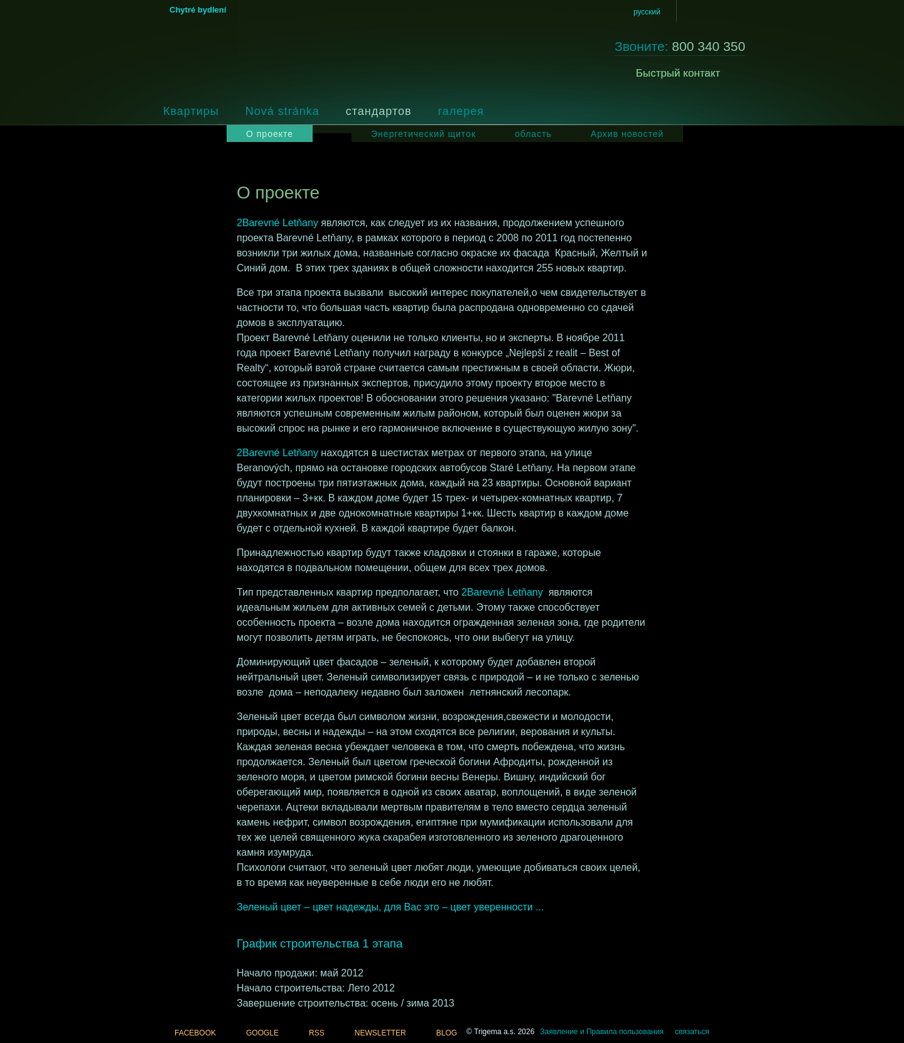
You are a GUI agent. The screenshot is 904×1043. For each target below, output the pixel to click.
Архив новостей (627, 134)
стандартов (379, 111)
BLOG (446, 1033)
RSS (317, 1033)
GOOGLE (262, 1033)
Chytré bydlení (198, 9)
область (533, 134)
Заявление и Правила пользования (602, 1031)
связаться (692, 1031)
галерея (461, 111)
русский (646, 12)
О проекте (269, 134)
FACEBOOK (195, 1033)
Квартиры (191, 111)
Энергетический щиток (423, 134)
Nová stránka (282, 111)
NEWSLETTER (380, 1033)
